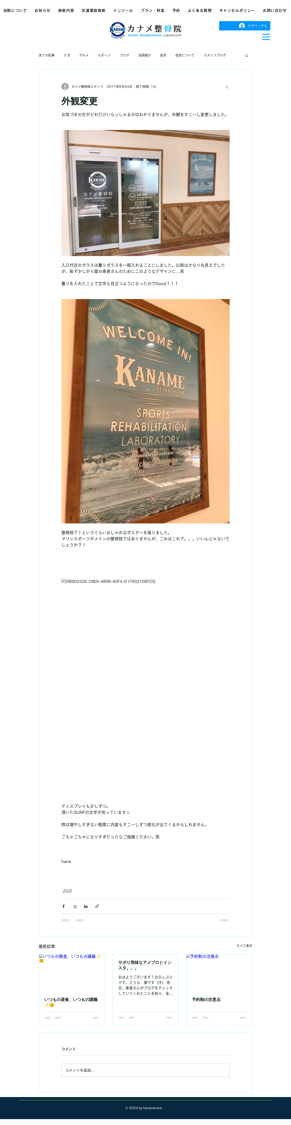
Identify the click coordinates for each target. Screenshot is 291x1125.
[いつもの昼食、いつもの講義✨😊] (72, 972)
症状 (163, 55)
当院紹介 (144, 55)
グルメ (84, 55)
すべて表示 (244, 945)
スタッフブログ (215, 55)
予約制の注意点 (206, 999)
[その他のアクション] (227, 86)
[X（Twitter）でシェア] (75, 906)
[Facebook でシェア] (63, 906)
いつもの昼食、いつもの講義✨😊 (71, 1002)
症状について (185, 55)
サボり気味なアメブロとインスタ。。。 (144, 965)
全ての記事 (47, 55)
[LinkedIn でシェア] (86, 906)
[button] (266, 37)
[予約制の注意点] (219, 972)
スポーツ (104, 55)
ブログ (124, 55)
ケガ (67, 55)
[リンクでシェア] (97, 906)
